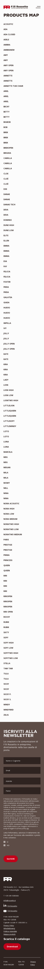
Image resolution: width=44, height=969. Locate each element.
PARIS (6, 539)
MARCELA (8, 452)
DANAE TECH (9, 204)
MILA (6, 472)
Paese (8, 791)
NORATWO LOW (11, 529)
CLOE (6, 173)
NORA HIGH (9, 508)
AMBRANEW (9, 50)
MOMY (7, 483)
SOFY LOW (8, 648)
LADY (6, 380)
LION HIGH (9, 390)
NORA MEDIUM (10, 519)
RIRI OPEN (8, 612)
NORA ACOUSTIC (11, 503)
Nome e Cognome (13, 761)
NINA (6, 493)
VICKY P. (7, 694)
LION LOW (8, 395)
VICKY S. (7, 699)
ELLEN (6, 240)
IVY (5, 328)
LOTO (6, 431)
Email (8, 770)
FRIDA (6, 287)
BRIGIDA (7, 153)
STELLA (7, 663)
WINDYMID (8, 709)
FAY (5, 266)
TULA (6, 673)
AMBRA (7, 44)
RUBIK (6, 622)
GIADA (6, 302)
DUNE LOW (9, 230)
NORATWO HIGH (11, 524)
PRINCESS (8, 560)
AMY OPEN (8, 65)
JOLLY (6, 333)
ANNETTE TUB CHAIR (13, 86)
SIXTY (6, 632)
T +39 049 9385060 (11, 896)
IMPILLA (7, 323)
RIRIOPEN (8, 596)
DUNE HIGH (9, 225)
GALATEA (8, 297)
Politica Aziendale (10, 931)
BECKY (6, 106)
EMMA (6, 246)
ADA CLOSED (9, 34)
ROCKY (7, 617)
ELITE (6, 235)
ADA (5, 29)
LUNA (6, 441)
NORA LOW (9, 514)
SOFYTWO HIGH (11, 653)
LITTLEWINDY (10, 426)
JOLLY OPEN (9, 343)
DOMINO (8, 220)
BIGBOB (7, 122)
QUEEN (7, 565)
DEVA (6, 209)
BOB (5, 127)
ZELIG (6, 715)
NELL (6, 488)
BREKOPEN (8, 148)
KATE (6, 354)
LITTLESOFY (9, 421)
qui (28, 828)
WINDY (7, 704)
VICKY (6, 684)
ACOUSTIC (8, 24)
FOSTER (7, 282)
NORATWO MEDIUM (13, 534)
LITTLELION (9, 405)
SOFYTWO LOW (11, 658)
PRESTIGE (8, 544)
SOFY (6, 637)
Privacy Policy (9, 925)
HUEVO (7, 307)
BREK (6, 132)
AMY (6, 55)
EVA (5, 261)
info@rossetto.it (10, 900)
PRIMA (7, 555)
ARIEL (6, 91)
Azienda (9, 781)
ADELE (6, 39)
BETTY (6, 111)
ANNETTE (8, 75)
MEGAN (7, 467)
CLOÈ (6, 178)
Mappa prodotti (9, 934)
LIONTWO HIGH (11, 400)
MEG (6, 457)
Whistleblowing (9, 928)
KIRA (6, 364)
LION (6, 385)
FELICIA (7, 271)
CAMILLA (8, 158)
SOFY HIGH (9, 642)
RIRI (5, 575)
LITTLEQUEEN (10, 410)
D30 (5, 189)
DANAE (7, 194)
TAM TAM (8, 668)
